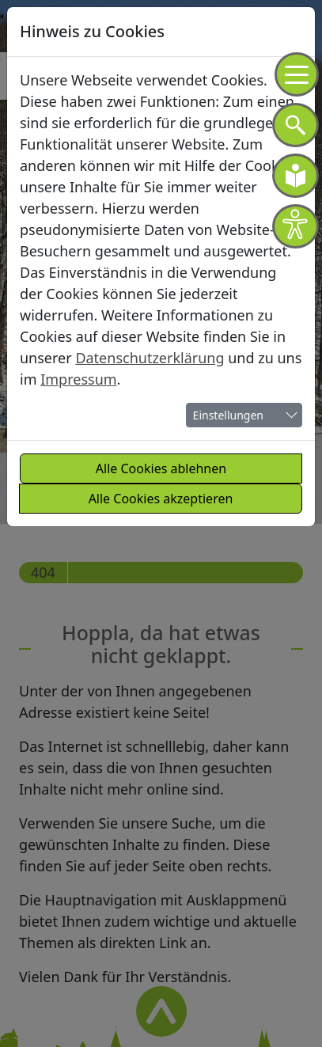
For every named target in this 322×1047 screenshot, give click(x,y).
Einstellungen (228, 415)
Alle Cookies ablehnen (161, 468)
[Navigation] (297, 74)
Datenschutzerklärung (149, 357)
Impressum (78, 379)
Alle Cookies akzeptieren (161, 498)
